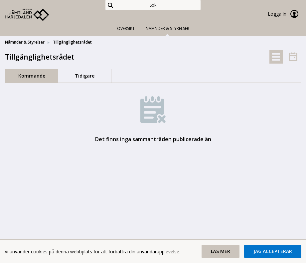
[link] (38, 14)
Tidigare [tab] (84, 76)
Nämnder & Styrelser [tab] (167, 28)
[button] (220, 251)
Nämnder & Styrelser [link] (25, 42)
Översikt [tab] (126, 28)
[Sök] (153, 5)
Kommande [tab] (31, 76)
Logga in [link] (284, 14)
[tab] (276, 57)
